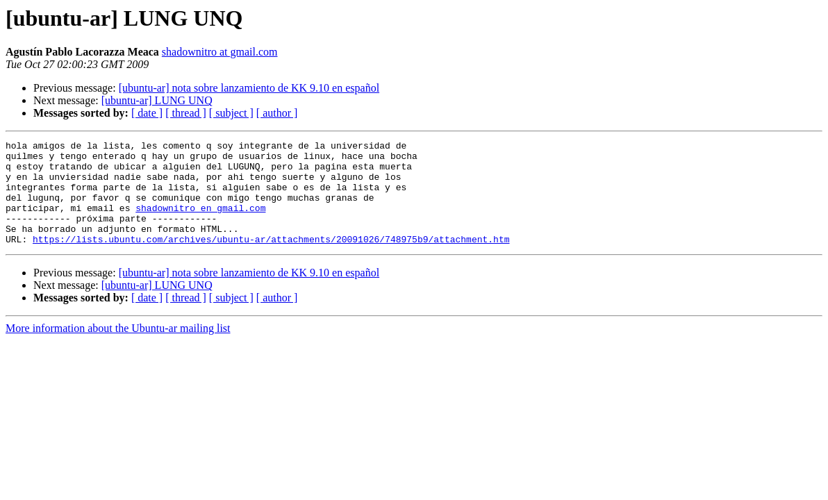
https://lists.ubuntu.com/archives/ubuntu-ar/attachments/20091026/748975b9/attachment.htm (271, 259)
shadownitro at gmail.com (220, 52)
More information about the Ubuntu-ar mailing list (118, 349)
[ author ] (277, 113)
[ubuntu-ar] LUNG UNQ (157, 100)
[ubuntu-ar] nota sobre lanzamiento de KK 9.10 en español (249, 88)
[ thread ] (185, 113)
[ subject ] (231, 113)
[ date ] (147, 113)
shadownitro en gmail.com (200, 222)
